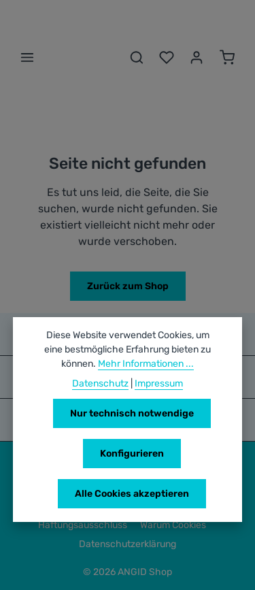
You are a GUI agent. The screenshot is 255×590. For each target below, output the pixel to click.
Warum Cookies (173, 525)
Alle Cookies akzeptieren (132, 493)
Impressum (159, 383)
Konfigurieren (132, 453)
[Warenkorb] (227, 57)
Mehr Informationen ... (146, 364)
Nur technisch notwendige (132, 413)
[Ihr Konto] (196, 57)
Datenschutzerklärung (127, 544)
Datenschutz (100, 383)
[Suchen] (136, 57)
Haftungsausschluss (82, 525)
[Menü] (27, 57)
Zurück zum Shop (128, 286)
